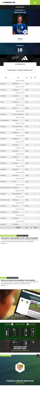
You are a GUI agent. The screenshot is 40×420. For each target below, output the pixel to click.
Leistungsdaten (20, 64)
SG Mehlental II (20, 10)
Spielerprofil (20, 7)
